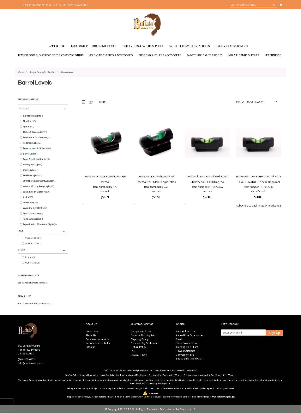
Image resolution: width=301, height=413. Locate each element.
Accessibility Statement (145, 343)
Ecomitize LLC (188, 409)
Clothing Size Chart (187, 347)
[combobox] (253, 5)
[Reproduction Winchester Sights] (43, 224)
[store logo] (147, 35)
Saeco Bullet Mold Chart (189, 358)
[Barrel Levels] (43, 154)
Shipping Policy (139, 339)
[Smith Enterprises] (43, 213)
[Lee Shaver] (43, 202)
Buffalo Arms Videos (97, 339)
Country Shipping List (143, 335)
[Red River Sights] (43, 175)
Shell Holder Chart (186, 331)
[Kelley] (43, 197)
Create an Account (78, 4)
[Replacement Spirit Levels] (43, 148)
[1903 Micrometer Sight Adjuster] (43, 181)
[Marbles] (43, 121)
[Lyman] (43, 126)
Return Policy (138, 347)
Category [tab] (23, 108)
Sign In (57, 4)
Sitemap (90, 347)
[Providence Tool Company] (43, 137)
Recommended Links (98, 343)
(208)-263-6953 (26, 359)
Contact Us (92, 331)
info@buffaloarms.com (31, 363)
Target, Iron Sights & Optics (42, 72)
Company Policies (141, 331)
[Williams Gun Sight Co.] (43, 192)
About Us (91, 335)
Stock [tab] (21, 249)
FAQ (133, 351)
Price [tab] (20, 230)
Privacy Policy (139, 354)
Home (21, 72)
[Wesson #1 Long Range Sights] (43, 186)
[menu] (150, 50)
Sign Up (274, 332)
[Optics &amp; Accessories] (43, 132)
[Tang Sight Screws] (43, 219)
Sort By (240, 101)
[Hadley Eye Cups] (43, 164)
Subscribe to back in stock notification (258, 205)
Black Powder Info (186, 343)
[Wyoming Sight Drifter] (43, 208)
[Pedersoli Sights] (43, 143)
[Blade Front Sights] (43, 116)
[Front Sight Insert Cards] (43, 159)
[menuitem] (58, 46)
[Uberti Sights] (43, 170)
